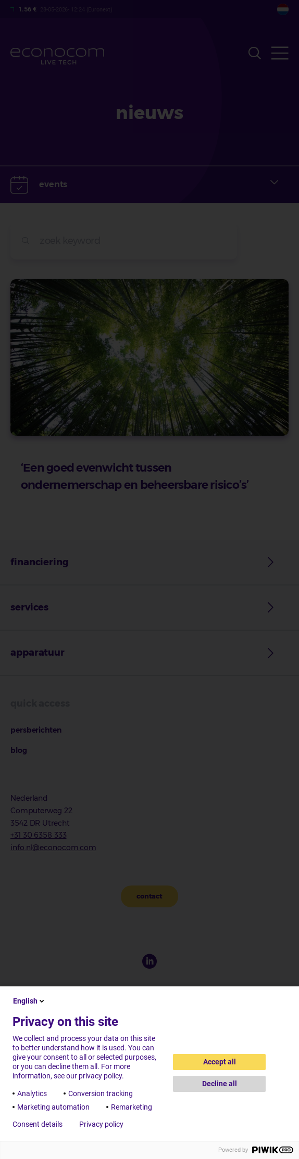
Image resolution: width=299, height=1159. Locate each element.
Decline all (219, 1083)
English (29, 1001)
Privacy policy (101, 1124)
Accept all (219, 1062)
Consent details (38, 1124)
